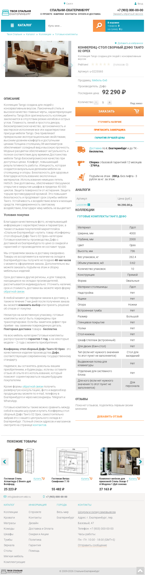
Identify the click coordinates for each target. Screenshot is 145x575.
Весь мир (63, 512)
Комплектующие (14, 562)
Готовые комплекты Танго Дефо (101, 216)
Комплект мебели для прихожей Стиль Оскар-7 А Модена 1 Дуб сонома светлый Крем (113, 482)
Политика (35, 539)
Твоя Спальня (14, 34)
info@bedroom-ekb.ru (19, 496)
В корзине (113, 22)
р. (121, 29)
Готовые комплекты (66, 34)
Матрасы (10, 523)
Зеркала (9, 545)
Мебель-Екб (99, 80)
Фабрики (58, 14)
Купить (38, 478)
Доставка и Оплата (41, 528)
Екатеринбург (65, 517)
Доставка (95, 148)
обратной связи (14, 291)
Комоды (9, 528)
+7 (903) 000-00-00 (130, 10)
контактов (39, 425)
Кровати (9, 517)
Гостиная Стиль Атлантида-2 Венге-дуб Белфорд (17, 481)
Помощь (34, 550)
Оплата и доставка (89, 14)
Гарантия (35, 545)
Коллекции (45, 34)
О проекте (46, 14)
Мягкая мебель (14, 556)
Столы (8, 550)
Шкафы (8, 534)
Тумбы (8, 539)
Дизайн (33, 523)
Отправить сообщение (92, 545)
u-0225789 (82, 205)
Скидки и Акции (39, 534)
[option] (38, 59)
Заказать (119, 111)
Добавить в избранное (130, 43)
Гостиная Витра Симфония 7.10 (60, 480)
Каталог (30, 34)
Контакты (71, 14)
